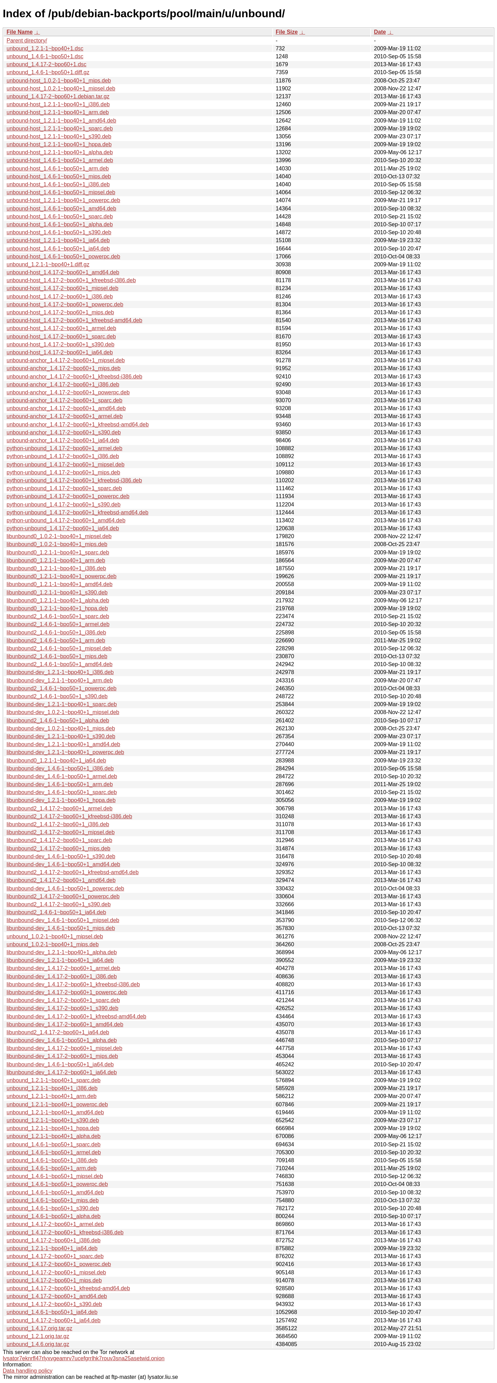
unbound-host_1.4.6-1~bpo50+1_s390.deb (59, 232)
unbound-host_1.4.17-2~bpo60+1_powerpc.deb (65, 304)
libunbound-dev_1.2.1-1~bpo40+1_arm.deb (60, 680)
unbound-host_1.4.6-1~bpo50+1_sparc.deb (60, 216)
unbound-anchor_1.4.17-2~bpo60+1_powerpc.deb (68, 392)
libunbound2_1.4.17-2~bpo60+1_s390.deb (59, 904)
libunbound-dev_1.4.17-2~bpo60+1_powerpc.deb (67, 992)
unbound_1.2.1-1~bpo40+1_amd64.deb (55, 1112)
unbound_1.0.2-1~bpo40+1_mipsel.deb (55, 936)
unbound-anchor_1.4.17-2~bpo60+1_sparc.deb (64, 400)
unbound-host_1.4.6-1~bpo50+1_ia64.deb (58, 248)
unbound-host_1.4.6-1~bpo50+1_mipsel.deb (61, 192)
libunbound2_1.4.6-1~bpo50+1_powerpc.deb (62, 688)
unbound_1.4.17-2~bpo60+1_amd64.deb (57, 1296)
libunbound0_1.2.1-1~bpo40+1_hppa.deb (57, 608)
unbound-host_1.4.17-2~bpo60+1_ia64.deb (60, 352)
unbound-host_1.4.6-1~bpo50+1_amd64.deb (61, 208)
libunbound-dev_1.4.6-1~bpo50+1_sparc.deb (62, 792)
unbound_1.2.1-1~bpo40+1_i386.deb (52, 1088)
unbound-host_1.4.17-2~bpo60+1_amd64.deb (63, 272)
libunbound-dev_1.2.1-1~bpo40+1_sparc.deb (62, 704)
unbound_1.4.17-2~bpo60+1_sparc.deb (55, 1256)
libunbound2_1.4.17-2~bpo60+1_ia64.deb (58, 1032)
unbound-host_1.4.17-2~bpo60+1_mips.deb (60, 312)
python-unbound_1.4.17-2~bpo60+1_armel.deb (64, 448)
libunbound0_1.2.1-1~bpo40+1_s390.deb (57, 592)
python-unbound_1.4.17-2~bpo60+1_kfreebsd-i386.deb (74, 480)
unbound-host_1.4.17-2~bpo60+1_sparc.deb (61, 336)
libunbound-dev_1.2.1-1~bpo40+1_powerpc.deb (65, 752)
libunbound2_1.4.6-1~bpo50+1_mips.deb (57, 656)
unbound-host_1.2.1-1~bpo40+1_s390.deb (59, 136)
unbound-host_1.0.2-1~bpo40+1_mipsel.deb (61, 88)
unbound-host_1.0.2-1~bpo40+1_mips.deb (59, 80)
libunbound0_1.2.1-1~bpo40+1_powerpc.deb (62, 576)
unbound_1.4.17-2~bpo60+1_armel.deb (55, 1224)
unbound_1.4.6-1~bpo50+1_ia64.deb (52, 1312)
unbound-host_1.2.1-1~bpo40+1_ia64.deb (58, 240)
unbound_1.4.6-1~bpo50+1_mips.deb (53, 1200)
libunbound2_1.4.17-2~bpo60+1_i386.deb (58, 824)
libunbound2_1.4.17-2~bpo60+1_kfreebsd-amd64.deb (73, 872)
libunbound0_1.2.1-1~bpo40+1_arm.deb (56, 560)
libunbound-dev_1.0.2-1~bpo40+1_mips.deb (61, 728)
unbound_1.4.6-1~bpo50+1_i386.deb (52, 1160)
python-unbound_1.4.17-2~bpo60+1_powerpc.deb (68, 496)
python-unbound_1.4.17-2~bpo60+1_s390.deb (63, 504)
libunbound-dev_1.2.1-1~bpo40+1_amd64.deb (63, 744)
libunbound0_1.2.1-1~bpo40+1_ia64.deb (56, 760)
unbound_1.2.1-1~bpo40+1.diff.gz (48, 264)
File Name (20, 32)
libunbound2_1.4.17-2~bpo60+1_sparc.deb (59, 840)
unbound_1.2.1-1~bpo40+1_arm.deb (52, 1096)
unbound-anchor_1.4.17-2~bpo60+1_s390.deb (64, 432)
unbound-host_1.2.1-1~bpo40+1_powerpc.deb (63, 200)
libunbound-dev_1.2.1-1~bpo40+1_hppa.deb (61, 800)
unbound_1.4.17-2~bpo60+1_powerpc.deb (59, 1264)
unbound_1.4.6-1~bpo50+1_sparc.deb (53, 1144)
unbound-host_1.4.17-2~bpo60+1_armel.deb (61, 328)
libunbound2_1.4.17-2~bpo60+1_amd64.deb (61, 880)
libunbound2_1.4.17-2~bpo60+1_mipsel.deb (61, 832)
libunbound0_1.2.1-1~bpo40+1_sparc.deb (58, 552)
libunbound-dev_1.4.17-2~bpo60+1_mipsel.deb (64, 1048)
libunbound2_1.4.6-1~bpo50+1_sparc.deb (58, 616)
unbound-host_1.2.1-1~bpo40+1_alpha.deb (60, 152)
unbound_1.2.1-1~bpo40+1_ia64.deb (52, 1248)
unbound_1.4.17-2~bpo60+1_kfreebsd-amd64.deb (68, 1288)
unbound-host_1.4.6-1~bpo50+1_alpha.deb (60, 224)
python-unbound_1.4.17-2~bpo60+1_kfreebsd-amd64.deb (77, 512)
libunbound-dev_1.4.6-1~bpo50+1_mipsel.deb (63, 920)
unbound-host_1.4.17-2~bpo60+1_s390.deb (60, 344)
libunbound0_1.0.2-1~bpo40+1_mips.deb (57, 544)
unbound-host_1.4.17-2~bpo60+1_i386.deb (60, 296)
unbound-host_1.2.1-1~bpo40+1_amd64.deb (61, 121)
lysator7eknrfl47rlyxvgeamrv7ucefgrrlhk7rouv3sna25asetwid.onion (84, 1358)
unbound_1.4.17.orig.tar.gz (39, 1328)
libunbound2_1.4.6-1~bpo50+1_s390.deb (57, 696)
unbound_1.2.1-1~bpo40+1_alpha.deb (53, 1136)
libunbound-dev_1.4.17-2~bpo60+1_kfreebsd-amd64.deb (76, 1016)
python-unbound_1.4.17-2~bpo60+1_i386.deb (63, 456)
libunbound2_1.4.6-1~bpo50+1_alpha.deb (58, 720)
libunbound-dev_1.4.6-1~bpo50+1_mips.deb (61, 928)
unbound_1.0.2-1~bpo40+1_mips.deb (53, 944)
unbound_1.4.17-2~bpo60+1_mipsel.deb (56, 1272)
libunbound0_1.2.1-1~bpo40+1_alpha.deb (58, 600)
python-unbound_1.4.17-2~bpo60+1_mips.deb (63, 472)
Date (380, 32)
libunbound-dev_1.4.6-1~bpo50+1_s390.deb (61, 856)
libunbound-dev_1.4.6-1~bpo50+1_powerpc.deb (65, 888)
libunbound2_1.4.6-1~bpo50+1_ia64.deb (56, 912)
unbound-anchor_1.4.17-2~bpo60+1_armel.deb (65, 416)
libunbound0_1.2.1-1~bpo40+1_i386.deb (56, 568)
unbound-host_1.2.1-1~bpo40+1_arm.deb (58, 112)
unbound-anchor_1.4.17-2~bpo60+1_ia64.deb (63, 440)
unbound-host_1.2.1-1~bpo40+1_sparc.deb (60, 128)
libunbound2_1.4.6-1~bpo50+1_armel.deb (58, 624)
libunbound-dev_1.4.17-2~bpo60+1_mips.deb (62, 1056)
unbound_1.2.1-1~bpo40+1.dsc (45, 48)
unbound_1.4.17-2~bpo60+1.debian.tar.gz (58, 96)
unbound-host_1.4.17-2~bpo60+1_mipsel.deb (62, 288)
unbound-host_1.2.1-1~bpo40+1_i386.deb (58, 104)
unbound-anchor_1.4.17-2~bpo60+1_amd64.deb (66, 408)
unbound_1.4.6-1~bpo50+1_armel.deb (54, 1152)
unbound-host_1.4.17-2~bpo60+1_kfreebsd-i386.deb (71, 280)
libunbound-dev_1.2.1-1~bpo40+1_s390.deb (61, 736)
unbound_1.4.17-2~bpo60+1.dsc (46, 64)
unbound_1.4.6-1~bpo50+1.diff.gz (48, 72)
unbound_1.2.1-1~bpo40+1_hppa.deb (53, 1128)
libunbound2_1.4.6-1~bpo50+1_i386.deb (56, 632)
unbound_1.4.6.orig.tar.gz (38, 1344)
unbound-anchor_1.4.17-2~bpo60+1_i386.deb (63, 384)
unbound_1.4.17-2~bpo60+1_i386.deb (53, 1240)
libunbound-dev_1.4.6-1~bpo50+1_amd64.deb (63, 864)
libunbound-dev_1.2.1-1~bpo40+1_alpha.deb (62, 952)
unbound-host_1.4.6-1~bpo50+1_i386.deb (58, 184)
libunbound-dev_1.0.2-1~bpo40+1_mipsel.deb (63, 712)
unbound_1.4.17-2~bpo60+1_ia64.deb (53, 1320)
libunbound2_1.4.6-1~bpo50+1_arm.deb (56, 640)
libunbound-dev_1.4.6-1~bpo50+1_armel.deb (62, 776)
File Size (287, 32)
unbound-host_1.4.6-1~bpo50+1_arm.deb (58, 168)
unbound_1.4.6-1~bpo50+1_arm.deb (52, 1168)
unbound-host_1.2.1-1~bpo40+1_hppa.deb (59, 144)
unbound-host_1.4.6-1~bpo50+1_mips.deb (59, 176)
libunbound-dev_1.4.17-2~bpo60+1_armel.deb (63, 968)
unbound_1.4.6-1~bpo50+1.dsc (45, 56)
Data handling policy (27, 1371)
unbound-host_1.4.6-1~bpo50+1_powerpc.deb (63, 256)
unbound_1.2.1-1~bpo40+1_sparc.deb (53, 1080)
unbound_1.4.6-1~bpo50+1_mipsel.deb (55, 1176)
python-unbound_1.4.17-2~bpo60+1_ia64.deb (63, 528)
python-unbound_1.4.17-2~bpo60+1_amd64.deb (66, 520)
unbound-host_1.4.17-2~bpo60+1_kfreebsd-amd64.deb (74, 320)
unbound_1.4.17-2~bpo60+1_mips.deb (54, 1280)
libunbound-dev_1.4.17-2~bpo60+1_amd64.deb (65, 1024)
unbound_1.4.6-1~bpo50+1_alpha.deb (53, 1216)
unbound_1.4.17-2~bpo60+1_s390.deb (54, 1304)
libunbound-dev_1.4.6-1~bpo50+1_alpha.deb (62, 1040)
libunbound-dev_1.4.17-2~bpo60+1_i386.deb (62, 976)
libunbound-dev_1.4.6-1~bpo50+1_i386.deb (60, 768)
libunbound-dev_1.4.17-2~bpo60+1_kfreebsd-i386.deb (73, 984)
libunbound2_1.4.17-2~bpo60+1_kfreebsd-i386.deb (69, 816)
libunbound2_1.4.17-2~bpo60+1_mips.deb (58, 848)
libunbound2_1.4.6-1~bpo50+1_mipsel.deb (59, 648)
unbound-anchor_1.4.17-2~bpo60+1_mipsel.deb (66, 360)
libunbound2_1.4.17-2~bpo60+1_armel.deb (60, 808)
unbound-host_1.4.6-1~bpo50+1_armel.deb (60, 160)
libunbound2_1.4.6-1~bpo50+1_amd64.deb (60, 664)
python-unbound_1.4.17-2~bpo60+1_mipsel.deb (66, 464)
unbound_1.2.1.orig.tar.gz (38, 1336)
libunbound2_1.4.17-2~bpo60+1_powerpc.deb (63, 896)
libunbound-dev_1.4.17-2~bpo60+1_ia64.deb (62, 1072)
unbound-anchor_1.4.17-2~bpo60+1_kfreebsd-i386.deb (74, 376)
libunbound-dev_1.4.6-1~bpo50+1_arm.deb (60, 784)
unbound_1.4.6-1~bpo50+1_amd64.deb (55, 1192)
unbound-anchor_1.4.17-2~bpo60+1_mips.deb (63, 368)
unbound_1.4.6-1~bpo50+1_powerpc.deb (57, 1184)
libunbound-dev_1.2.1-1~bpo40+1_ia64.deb (60, 960)
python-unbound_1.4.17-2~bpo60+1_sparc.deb (64, 488)
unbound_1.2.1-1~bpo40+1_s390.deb (53, 1120)
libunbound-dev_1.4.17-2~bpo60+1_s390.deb (62, 1008)
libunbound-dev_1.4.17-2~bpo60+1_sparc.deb (63, 1000)
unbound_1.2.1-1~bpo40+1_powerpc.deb (57, 1104)
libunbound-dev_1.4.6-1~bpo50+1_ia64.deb (60, 1064)
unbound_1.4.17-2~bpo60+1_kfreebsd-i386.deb (65, 1232)
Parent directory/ (27, 40)
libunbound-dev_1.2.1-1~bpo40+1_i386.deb (60, 672)
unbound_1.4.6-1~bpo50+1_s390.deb (53, 1208)
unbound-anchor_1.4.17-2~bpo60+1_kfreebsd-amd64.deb (78, 424)
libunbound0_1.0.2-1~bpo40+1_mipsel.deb (59, 536)
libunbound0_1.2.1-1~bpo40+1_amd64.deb (60, 584)
